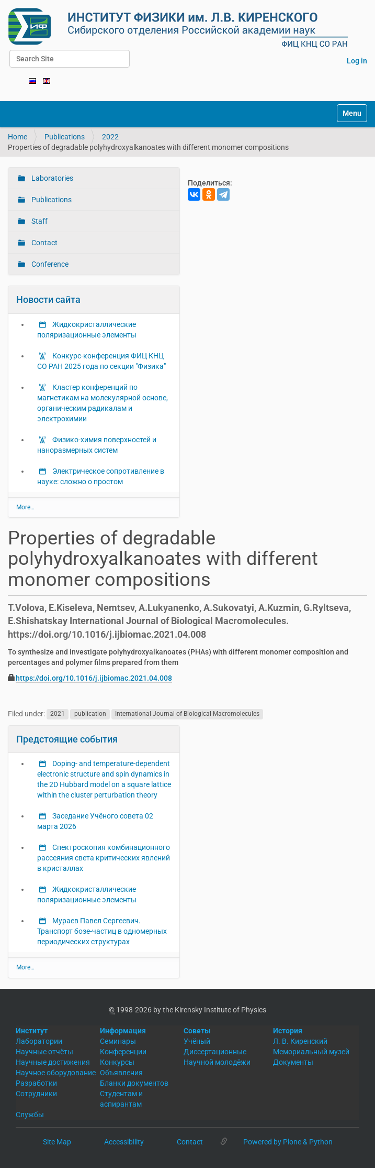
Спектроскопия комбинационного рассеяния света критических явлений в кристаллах (103, 857)
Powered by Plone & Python (288, 1142)
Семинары (118, 1041)
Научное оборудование (56, 1072)
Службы (30, 1114)
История (287, 1031)
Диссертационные (215, 1051)
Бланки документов (134, 1083)
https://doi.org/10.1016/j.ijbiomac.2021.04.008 (94, 678)
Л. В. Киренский (300, 1041)
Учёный (197, 1041)
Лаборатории (39, 1041)
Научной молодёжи (217, 1062)
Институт (32, 1031)
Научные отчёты (44, 1051)
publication (90, 714)
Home (17, 137)
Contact (44, 242)
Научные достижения (53, 1062)
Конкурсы (117, 1062)
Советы (197, 1031)
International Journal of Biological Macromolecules (187, 714)
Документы (293, 1062)
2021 (57, 714)
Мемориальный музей (311, 1051)
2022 (110, 137)
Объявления (121, 1072)
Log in (357, 61)
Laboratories (51, 178)
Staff (39, 221)
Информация (123, 1031)
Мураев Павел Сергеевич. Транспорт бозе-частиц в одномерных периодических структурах (102, 931)
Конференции (123, 1051)
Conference (49, 264)
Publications (64, 137)
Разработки (36, 1083)
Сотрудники (36, 1093)
